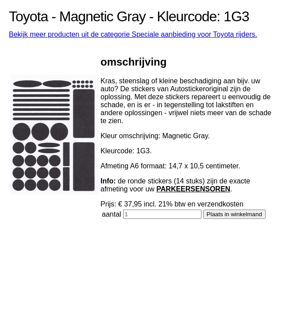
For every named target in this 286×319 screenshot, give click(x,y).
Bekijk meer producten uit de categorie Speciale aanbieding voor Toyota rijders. (133, 34)
